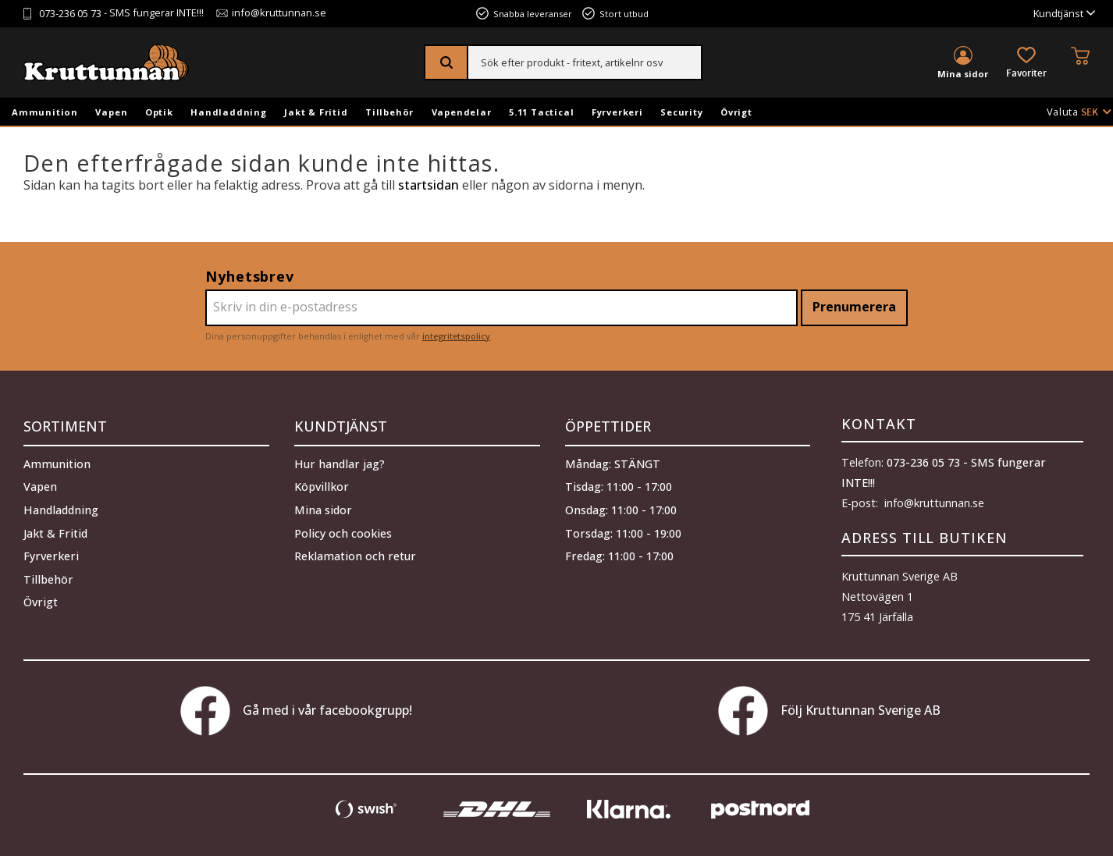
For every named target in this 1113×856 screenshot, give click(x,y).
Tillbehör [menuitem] (389, 112)
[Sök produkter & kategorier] (584, 62)
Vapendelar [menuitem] (462, 112)
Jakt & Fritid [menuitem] (315, 112)
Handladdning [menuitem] (228, 112)
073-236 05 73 (70, 14)
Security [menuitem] (681, 112)
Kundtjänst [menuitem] (1058, 14)
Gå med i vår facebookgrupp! (296, 711)
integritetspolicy (456, 336)
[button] (1026, 63)
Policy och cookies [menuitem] (343, 529)
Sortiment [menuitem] (65, 423)
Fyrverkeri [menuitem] (617, 112)
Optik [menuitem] (159, 112)
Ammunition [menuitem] (45, 112)
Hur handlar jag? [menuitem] (339, 460)
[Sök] (446, 62)
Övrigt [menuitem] (736, 112)
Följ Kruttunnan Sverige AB (829, 711)
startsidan (428, 185)
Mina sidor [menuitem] (962, 74)
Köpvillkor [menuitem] (321, 482)
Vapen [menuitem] (111, 112)
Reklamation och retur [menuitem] (355, 552)
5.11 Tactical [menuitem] (541, 112)
